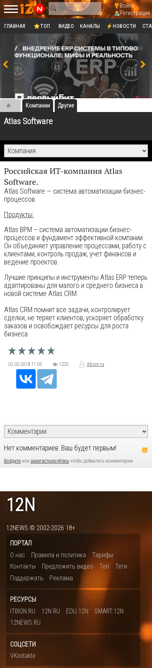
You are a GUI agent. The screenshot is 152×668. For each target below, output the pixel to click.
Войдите (12, 461)
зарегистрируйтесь (49, 461)
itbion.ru (95, 364)
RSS (144, 450)
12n (20, 505)
